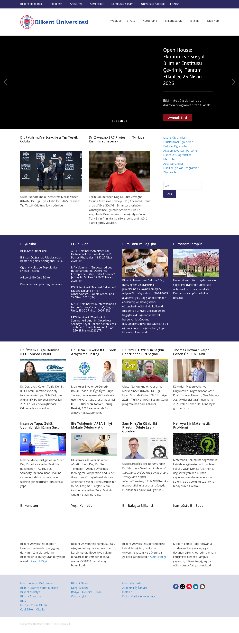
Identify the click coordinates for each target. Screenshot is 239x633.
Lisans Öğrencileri (174, 137)
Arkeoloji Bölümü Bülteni (36, 277)
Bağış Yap (212, 21)
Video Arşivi (78, 596)
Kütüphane (150, 21)
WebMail (116, 21)
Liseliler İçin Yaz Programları (181, 168)
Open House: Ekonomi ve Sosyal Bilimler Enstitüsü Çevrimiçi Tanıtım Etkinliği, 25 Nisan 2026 (183, 66)
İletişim (194, 21)
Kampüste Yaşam (122, 4)
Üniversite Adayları (153, 4)
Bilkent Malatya (30, 592)
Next (233, 82)
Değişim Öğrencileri (175, 146)
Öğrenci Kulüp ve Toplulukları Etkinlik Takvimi (39, 269)
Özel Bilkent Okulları (33, 609)
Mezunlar (169, 159)
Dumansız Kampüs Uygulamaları (41, 284)
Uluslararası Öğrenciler (178, 142)
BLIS (23, 601)
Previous (5, 82)
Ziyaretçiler (170, 172)
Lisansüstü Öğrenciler (177, 155)
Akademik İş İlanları (134, 588)
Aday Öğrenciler (173, 163)
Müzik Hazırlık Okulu (33, 605)
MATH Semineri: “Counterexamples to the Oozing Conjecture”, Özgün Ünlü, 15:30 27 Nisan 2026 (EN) (93, 307)
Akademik (56, 4)
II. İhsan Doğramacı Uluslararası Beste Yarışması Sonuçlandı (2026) (41, 259)
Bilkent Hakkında (31, 4)
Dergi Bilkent (79, 588)
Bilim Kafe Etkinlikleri (33, 251)
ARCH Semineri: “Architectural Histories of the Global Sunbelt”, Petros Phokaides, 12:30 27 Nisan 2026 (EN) (92, 256)
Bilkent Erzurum (30, 596)
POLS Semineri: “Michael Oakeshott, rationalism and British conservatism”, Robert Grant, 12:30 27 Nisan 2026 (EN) (94, 292)
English (174, 4)
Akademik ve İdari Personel (180, 150)
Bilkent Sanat (173, 21)
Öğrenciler (97, 4)
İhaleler (127, 592)
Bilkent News (79, 583)
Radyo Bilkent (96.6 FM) (86, 592)
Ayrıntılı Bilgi (177, 118)
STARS (131, 21)
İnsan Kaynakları (132, 583)
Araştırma (76, 4)
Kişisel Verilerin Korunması (139, 596)
